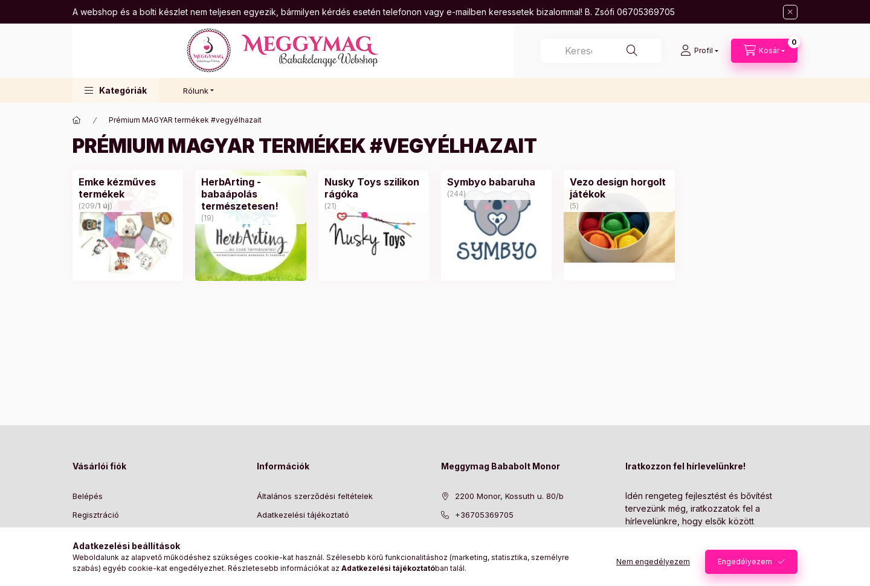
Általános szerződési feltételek (315, 496)
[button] (115, 90)
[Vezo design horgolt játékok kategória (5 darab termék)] (619, 188)
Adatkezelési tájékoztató (303, 515)
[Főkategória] (76, 120)
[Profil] (699, 51)
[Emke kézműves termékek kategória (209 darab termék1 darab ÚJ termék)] (128, 188)
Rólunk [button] (195, 90)
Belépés (87, 496)
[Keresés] (631, 50)
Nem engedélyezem (653, 561)
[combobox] (601, 51)
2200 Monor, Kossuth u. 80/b (509, 496)
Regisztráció (95, 515)
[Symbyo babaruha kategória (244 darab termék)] (491, 182)
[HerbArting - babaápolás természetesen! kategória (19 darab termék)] (250, 194)
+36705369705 (484, 515)
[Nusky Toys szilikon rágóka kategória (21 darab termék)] (373, 188)
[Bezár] (790, 12)
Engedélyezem (745, 561)
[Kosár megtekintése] (764, 51)
